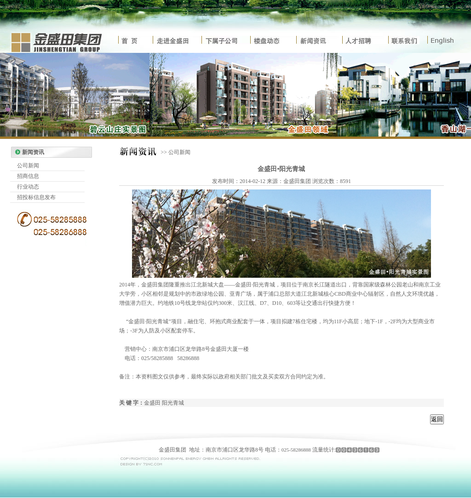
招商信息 (28, 176)
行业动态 (28, 186)
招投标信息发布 (36, 197)
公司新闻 (28, 165)
